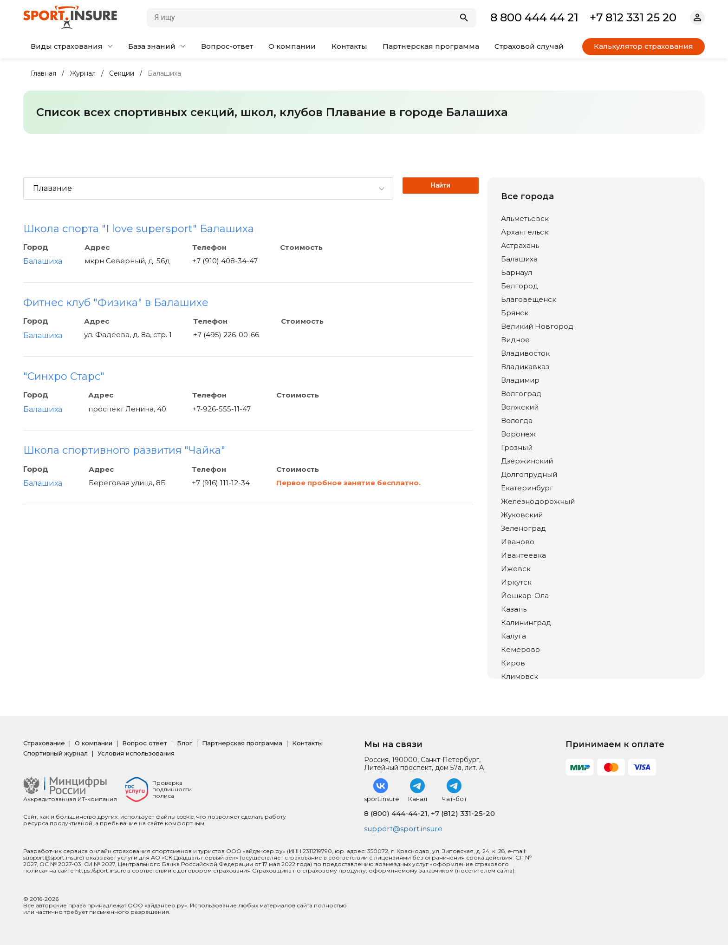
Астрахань (520, 245)
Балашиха (42, 261)
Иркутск (516, 582)
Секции (121, 74)
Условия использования (136, 753)
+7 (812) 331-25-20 (463, 813)
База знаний (157, 46)
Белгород (519, 285)
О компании (292, 46)
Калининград (526, 622)
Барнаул (516, 272)
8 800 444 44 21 (534, 17)
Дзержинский (527, 460)
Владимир (520, 380)
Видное (515, 339)
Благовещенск (528, 299)
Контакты (349, 46)
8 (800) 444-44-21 (396, 813)
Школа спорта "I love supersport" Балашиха (138, 228)
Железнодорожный (538, 501)
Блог (184, 743)
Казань (513, 609)
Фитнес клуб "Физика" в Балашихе (115, 302)
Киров (513, 662)
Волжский (520, 407)
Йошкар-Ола (525, 595)
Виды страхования (72, 46)
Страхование (44, 743)
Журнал (83, 74)
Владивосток (525, 353)
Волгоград (521, 393)
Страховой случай (529, 46)
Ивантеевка (523, 555)
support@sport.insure (405, 829)
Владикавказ (525, 366)
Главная (43, 74)
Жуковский (522, 514)
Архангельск (524, 232)
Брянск (514, 312)
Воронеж (518, 434)
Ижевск (516, 568)
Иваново (517, 541)
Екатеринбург (527, 487)
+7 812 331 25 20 (633, 17)
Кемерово (520, 649)
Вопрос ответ (144, 743)
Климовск (519, 676)
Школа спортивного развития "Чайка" (124, 450)
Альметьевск (525, 218)
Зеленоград (523, 528)
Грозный (517, 447)
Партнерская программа (431, 46)
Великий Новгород (537, 326)
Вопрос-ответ (227, 46)
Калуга (513, 636)
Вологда (517, 420)
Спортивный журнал (55, 753)
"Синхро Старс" (63, 376)
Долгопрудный (529, 474)
